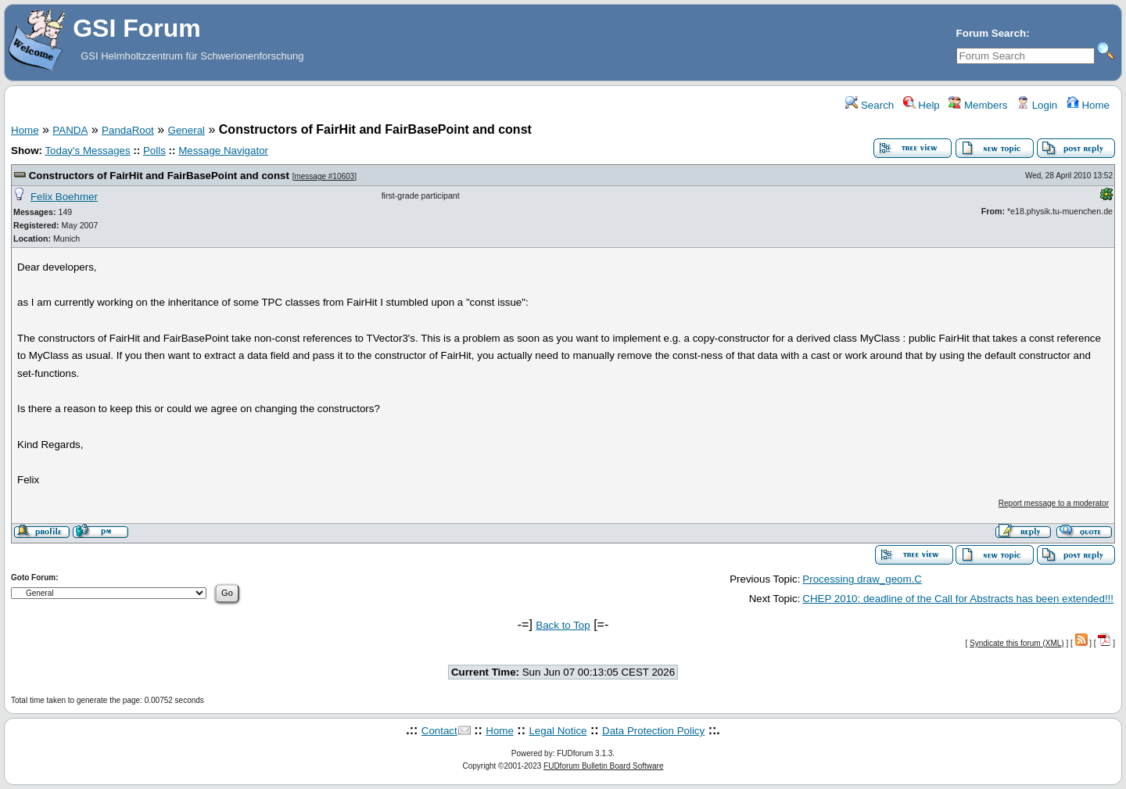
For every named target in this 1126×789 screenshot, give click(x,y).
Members (977, 105)
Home (1088, 105)
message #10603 (324, 176)
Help (921, 105)
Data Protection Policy (653, 731)
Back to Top (563, 625)
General (186, 130)
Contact (439, 731)
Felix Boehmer (64, 197)
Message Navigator (223, 150)
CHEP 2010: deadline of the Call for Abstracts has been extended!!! (957, 598)
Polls (154, 150)
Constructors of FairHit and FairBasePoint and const (159, 175)
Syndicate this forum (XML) (1017, 643)
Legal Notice (557, 731)
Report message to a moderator (1054, 503)
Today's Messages (87, 150)
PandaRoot (128, 130)
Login (1037, 105)
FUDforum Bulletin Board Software (603, 766)
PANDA (70, 130)
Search (869, 105)
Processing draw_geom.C (862, 579)
